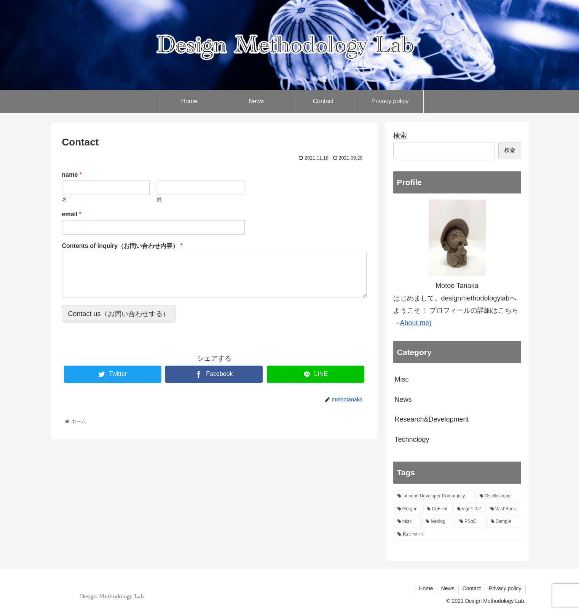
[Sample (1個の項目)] (503, 521)
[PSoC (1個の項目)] (471, 521)
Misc (402, 379)
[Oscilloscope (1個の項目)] (498, 496)
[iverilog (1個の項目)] (438, 521)
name (72, 174)
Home (426, 588)
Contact (472, 588)
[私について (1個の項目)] (457, 534)
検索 (400, 135)
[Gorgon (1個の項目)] (408, 509)
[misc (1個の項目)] (407, 521)
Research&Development (432, 419)
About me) (416, 323)
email (72, 214)
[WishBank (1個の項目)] (503, 509)
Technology (412, 439)
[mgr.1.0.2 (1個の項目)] (469, 509)
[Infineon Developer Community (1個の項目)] (434, 496)
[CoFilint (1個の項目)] (437, 509)
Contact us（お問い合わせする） (118, 314)
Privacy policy (505, 588)
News (403, 399)
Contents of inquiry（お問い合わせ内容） (122, 246)
